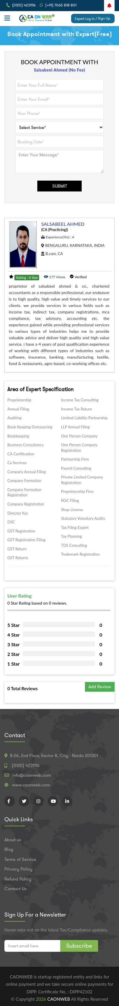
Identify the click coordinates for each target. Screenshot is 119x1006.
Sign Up (104, 18)
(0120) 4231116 (24, 5)
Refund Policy (17, 879)
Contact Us (15, 888)
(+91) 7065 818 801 (60, 5)
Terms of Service (20, 859)
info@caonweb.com (31, 775)
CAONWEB (59, 999)
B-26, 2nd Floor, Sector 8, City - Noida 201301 (54, 755)
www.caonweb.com (31, 785)
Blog (8, 849)
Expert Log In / (86, 18)
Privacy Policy (18, 869)
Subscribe (79, 945)
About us (12, 840)
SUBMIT (59, 186)
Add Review (99, 686)
